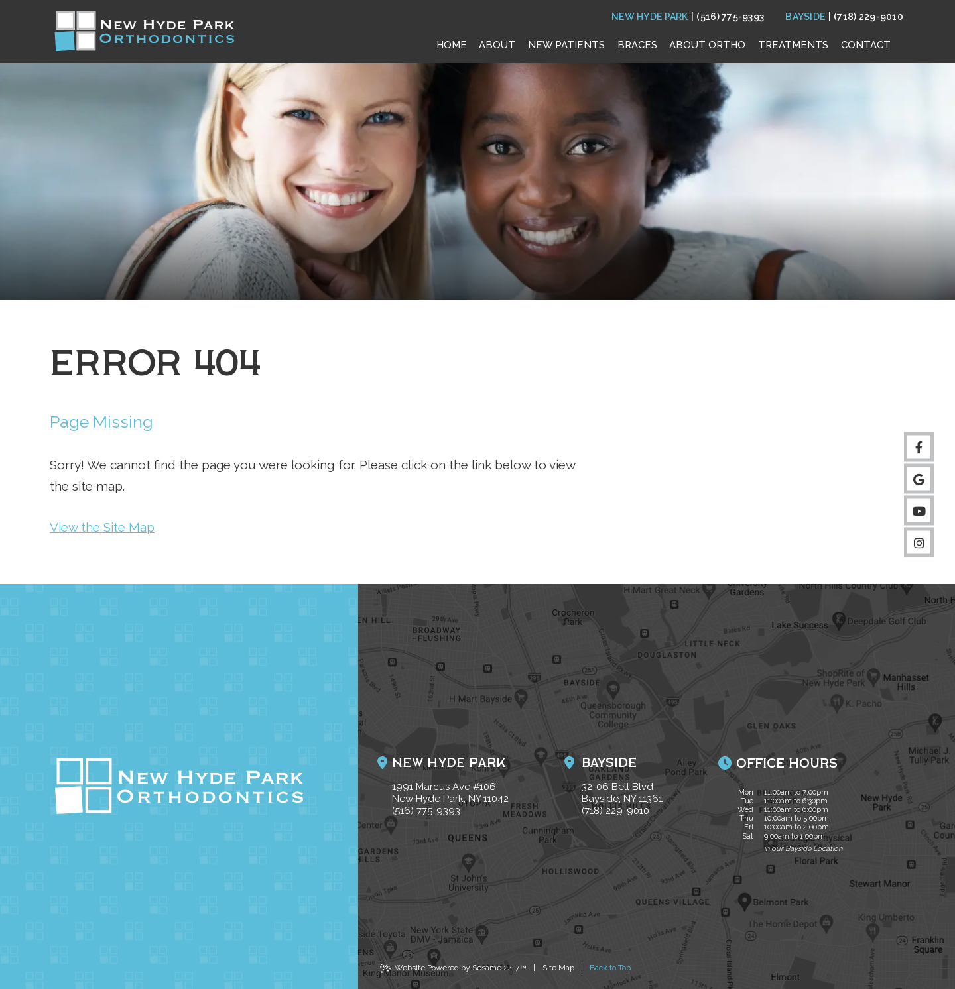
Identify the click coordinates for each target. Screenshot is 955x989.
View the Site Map (102, 527)
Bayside (805, 16)
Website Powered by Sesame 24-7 (453, 969)
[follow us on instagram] (919, 542)
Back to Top (610, 967)
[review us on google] (919, 479)
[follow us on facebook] (919, 447)
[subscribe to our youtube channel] (919, 511)
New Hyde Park (649, 16)
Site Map (558, 967)
